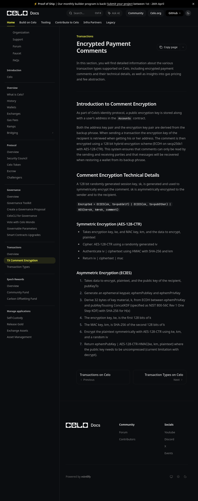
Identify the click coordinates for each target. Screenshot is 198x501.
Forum (123, 432)
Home (11, 23)
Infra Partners (93, 23)
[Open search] (84, 13)
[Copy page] (168, 47)
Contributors (127, 439)
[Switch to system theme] (171, 476)
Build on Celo (27, 23)
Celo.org (155, 13)
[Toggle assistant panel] (113, 13)
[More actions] (183, 47)
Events (169, 453)
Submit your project (120, 4)
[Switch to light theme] (178, 476)
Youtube (170, 432)
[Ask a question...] (131, 390)
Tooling (45, 23)
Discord (169, 439)
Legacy (110, 23)
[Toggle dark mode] (188, 13)
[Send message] (182, 392)
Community (135, 13)
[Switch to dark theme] (185, 476)
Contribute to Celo (67, 23)
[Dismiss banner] (193, 3)
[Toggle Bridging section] (29, 133)
